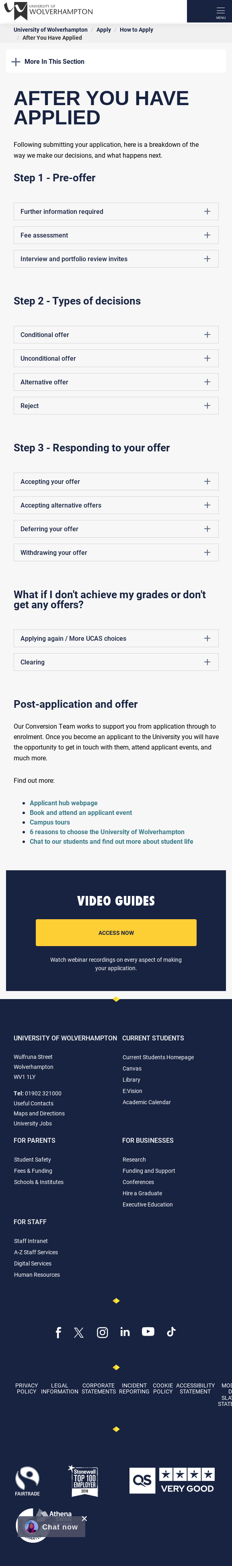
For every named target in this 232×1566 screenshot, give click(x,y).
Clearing (115, 662)
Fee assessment (115, 235)
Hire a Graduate (142, 1193)
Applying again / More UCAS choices (115, 638)
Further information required (115, 211)
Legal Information (59, 1388)
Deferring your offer (115, 528)
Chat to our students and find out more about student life (112, 841)
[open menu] (220, 11)
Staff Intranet (31, 1241)
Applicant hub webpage (64, 802)
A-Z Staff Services (36, 1252)
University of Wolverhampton (51, 29)
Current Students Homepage (158, 1057)
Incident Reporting (134, 1388)
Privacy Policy (26, 1388)
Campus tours (50, 822)
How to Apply (136, 29)
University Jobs (33, 1123)
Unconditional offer (115, 358)
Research (134, 1159)
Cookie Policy (163, 1388)
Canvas (132, 1068)
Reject (115, 405)
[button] (51, 1526)
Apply (103, 29)
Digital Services (32, 1263)
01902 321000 (43, 1093)
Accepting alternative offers (115, 505)
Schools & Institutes (39, 1182)
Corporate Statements (99, 1388)
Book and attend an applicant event (81, 812)
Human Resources (37, 1274)
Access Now (116, 932)
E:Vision (132, 1091)
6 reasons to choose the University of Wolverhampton (107, 831)
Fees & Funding (33, 1170)
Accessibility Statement (195, 1388)
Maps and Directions (39, 1113)
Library (131, 1079)
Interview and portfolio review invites (115, 258)
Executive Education (148, 1204)
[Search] (198, 11)
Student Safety (32, 1159)
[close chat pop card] (84, 1518)
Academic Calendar (147, 1102)
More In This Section (47, 61)
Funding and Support (149, 1170)
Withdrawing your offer (115, 552)
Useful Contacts (33, 1103)
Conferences (138, 1182)
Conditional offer (115, 334)
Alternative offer (115, 382)
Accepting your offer (115, 481)
